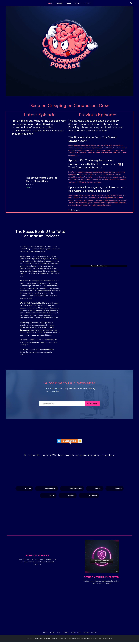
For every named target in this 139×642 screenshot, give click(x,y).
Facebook (48, 350)
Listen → (29, 187)
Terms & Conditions (90, 632)
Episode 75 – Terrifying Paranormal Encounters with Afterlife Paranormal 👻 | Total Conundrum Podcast (95, 164)
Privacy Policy (76, 632)
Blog (58, 632)
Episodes (59, 3)
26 (74, 210)
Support (88, 3)
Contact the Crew (48, 340)
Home (50, 3)
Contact (77, 3)
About (68, 3)
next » (78, 210)
